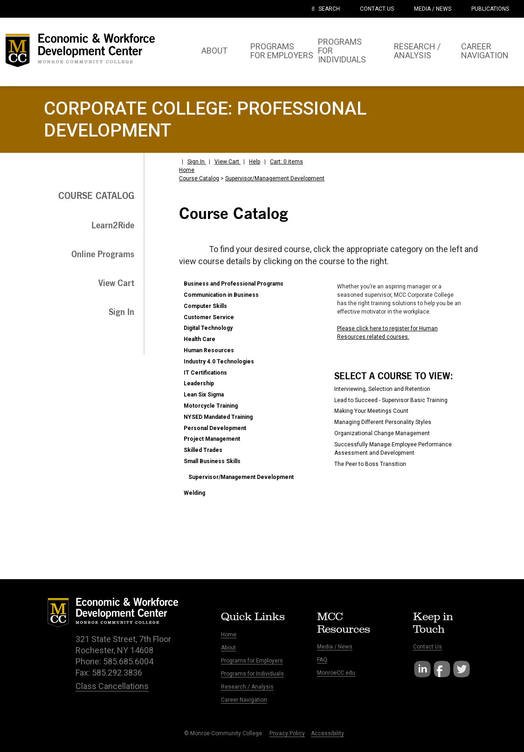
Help (254, 161)
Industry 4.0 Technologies (219, 361)
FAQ (322, 659)
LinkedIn (422, 669)
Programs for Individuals (252, 673)
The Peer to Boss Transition (370, 464)
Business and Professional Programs (233, 283)
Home (186, 170)
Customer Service (209, 317)
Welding (194, 493)
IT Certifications (205, 372)
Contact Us (427, 646)
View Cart (227, 161)
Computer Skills (205, 306)
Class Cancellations (112, 686)
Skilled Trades (203, 450)
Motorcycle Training (211, 406)
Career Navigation (244, 700)
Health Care (199, 339)
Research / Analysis (247, 687)
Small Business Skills (212, 461)
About (228, 647)
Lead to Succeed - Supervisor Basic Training (391, 400)
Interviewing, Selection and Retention (382, 389)
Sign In (196, 161)
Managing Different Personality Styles (382, 422)
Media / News (334, 646)
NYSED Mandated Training (218, 417)
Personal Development (215, 428)
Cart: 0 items (286, 161)
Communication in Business (221, 295)
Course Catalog (199, 178)
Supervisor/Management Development (274, 178)
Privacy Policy (287, 733)
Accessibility (327, 733)
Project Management (212, 439)
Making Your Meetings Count (371, 411)
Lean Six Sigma (204, 394)
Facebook (442, 669)
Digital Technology (208, 328)
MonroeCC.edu (336, 673)
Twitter (461, 669)
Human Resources (209, 350)
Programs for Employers (252, 660)
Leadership (199, 383)
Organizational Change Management (382, 433)
